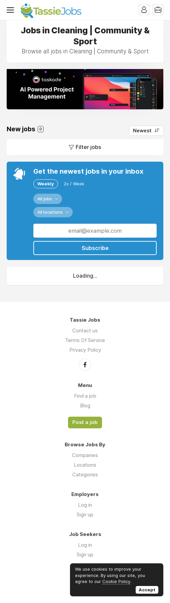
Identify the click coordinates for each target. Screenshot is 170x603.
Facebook (85, 364)
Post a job (85, 422)
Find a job (85, 396)
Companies (85, 455)
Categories (85, 474)
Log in (85, 505)
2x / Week (74, 183)
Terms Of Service (85, 340)
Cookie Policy (116, 581)
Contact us (85, 330)
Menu (12, 10)
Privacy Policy (85, 350)
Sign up (85, 514)
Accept (147, 589)
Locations (85, 465)
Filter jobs (88, 147)
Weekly (45, 183)
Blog (85, 405)
